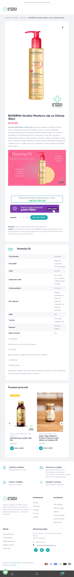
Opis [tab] (10, 248)
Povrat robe (7, 549)
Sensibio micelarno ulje (54, 229)
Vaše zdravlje (57, 505)
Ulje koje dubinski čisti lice (34, 231)
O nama (36, 514)
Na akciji (36, 510)
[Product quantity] (23, 217)
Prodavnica (36, 507)
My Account (12, 574)
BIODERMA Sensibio (41, 229)
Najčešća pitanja (8, 545)
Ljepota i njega (25, 227)
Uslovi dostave (8, 538)
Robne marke (34, 227)
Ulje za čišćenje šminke (50, 231)
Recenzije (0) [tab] (24, 248)
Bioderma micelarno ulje (26, 229)
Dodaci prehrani (14, 434)
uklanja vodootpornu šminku (17, 231)
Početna (35, 503)
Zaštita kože (43, 227)
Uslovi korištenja (8, 535)
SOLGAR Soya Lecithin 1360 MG (21, 440)
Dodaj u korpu (40, 217)
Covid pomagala (58, 516)
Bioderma (16, 229)
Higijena (17, 227)
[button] (62, 27)
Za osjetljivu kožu (27, 234)
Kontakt (35, 517)
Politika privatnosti (9, 542)
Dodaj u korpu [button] (19, 449)
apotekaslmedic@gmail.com (46, 546)
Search (37, 574)
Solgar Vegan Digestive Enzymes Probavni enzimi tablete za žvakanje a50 (49, 438)
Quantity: (13, 217)
